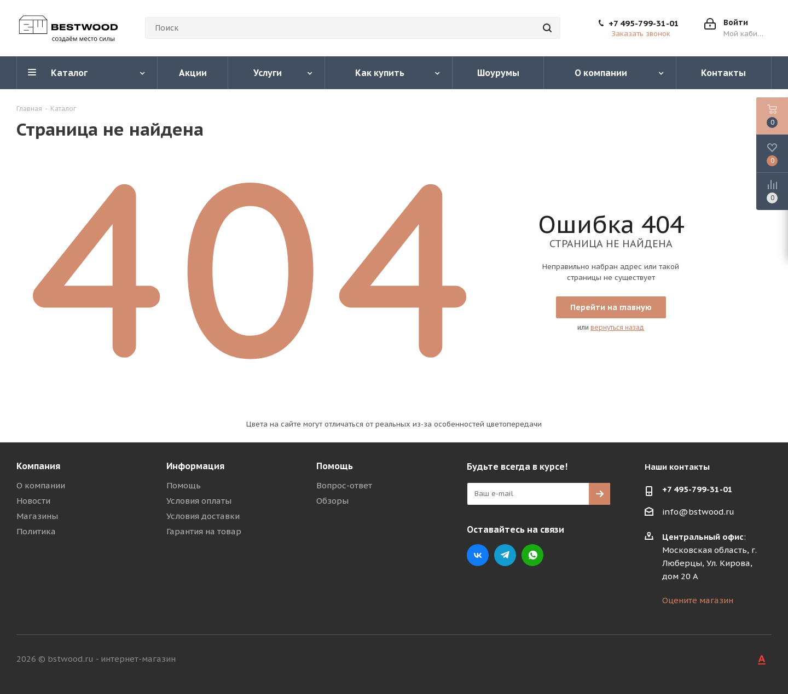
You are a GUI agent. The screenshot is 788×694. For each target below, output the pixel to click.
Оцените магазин (697, 600)
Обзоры (332, 500)
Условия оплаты (198, 500)
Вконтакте (478, 555)
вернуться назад (617, 327)
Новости (33, 500)
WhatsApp (532, 555)
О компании (40, 485)
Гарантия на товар (203, 531)
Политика (36, 531)
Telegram (505, 555)
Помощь (183, 485)
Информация (195, 465)
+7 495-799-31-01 (644, 23)
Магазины (37, 516)
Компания (38, 465)
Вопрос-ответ (344, 485)
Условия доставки (203, 516)
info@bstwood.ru (698, 511)
